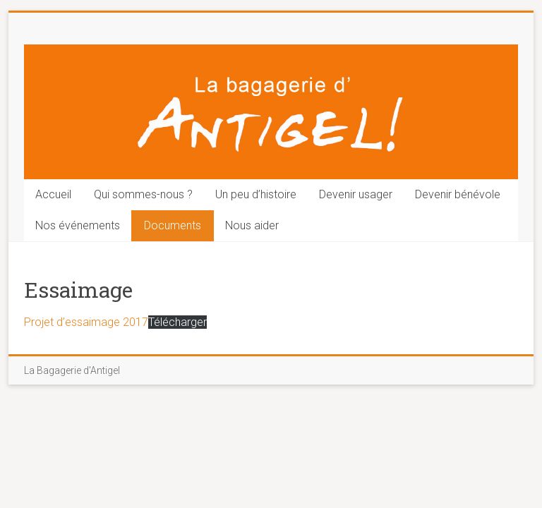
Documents (172, 225)
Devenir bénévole (457, 194)
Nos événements (77, 225)
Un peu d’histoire (255, 194)
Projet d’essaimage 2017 (86, 322)
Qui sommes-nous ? (143, 194)
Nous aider (252, 225)
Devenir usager (355, 194)
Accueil (53, 194)
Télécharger (177, 322)
